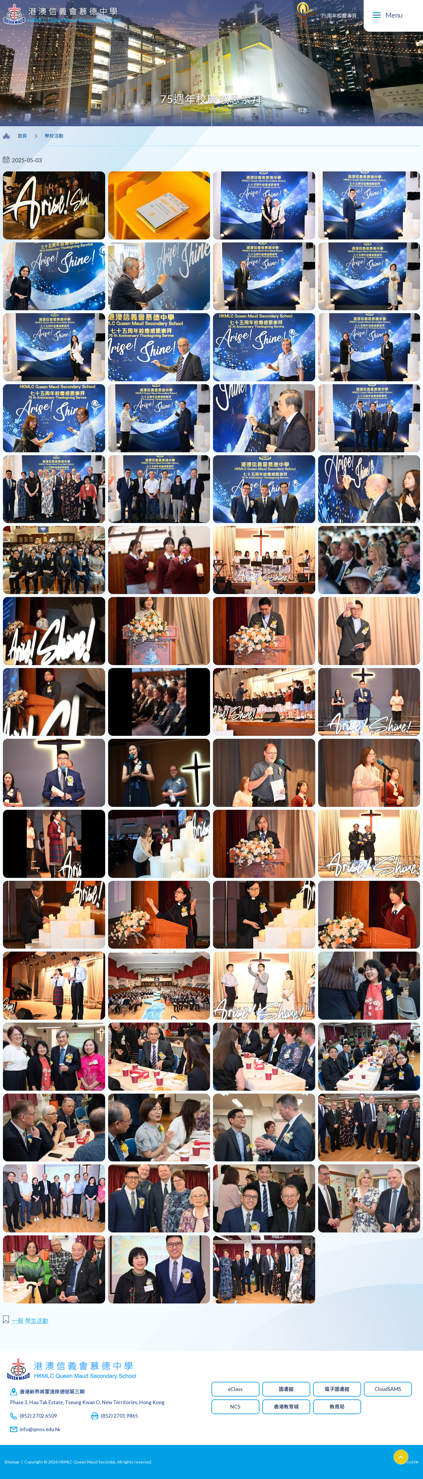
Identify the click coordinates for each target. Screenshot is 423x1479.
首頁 (22, 136)
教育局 (337, 1407)
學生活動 (36, 1320)
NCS (235, 1407)
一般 (18, 1320)
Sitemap (11, 1461)
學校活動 (54, 136)
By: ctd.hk (409, 1461)
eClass (235, 1389)
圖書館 (286, 1389)
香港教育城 (286, 1407)
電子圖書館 (337, 1389)
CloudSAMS (388, 1389)
